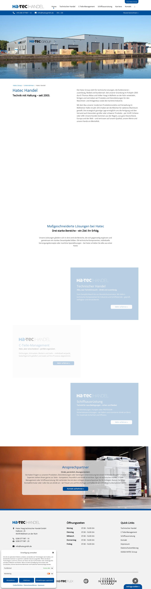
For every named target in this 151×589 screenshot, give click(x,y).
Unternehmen (29, 85)
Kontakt (128, 6)
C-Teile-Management (86, 6)
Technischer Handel (67, 6)
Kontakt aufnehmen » (75, 489)
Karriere (118, 6)
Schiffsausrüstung (105, 6)
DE (62, 13)
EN (58, 13)
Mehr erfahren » (121, 315)
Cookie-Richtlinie (18, 585)
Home (54, 6)
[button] (53, 553)
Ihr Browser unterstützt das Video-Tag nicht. (75, 174)
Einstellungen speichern (44, 580)
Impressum (41, 585)
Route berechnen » (130, 13)
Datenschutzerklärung (30, 585)
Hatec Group (17, 85)
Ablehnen (26, 580)
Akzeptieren (11, 580)
